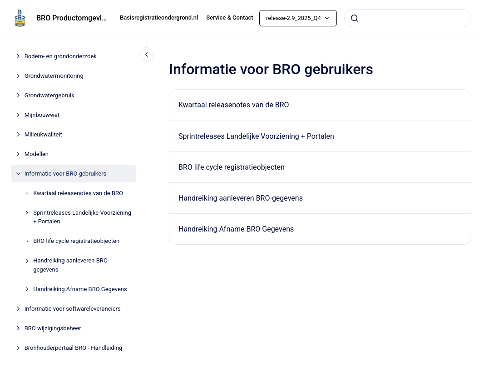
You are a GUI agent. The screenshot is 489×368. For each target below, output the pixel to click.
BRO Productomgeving (72, 18)
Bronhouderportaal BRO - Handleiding (74, 347)
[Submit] (354, 18)
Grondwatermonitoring (54, 75)
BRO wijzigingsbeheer (53, 328)
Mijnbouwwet (42, 114)
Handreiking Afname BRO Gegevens (80, 289)
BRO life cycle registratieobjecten (76, 240)
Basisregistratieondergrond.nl (159, 17)
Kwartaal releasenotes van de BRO (78, 193)
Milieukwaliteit (43, 134)
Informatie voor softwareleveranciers (73, 308)
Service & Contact (229, 17)
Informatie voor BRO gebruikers (66, 173)
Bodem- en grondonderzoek (61, 56)
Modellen (37, 154)
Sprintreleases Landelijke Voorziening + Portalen (82, 217)
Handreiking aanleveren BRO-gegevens (71, 265)
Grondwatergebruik (49, 95)
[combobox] (408, 18)
